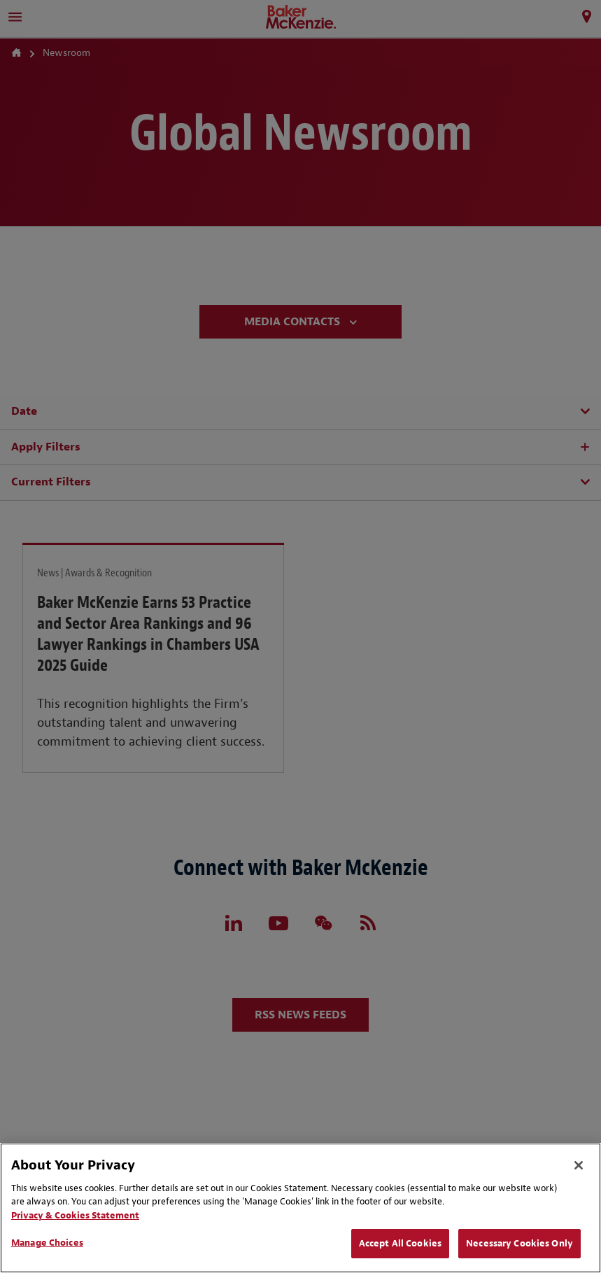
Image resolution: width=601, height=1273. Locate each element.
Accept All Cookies (400, 1243)
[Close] (578, 1165)
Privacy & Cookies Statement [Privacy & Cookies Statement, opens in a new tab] (75, 1215)
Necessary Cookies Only (519, 1243)
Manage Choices (47, 1243)
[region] (300, 1208)
